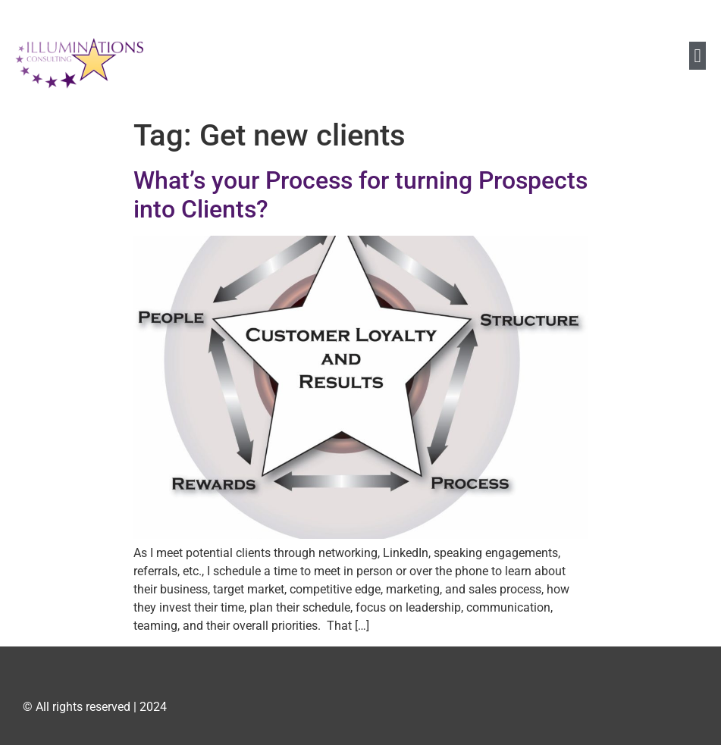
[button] (697, 56)
